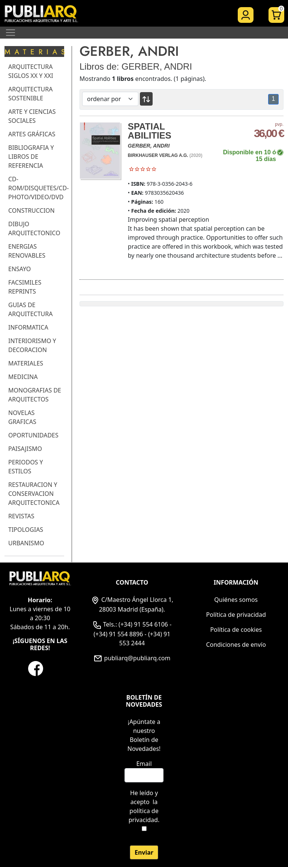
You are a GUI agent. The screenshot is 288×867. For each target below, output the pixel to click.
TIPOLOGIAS (25, 529)
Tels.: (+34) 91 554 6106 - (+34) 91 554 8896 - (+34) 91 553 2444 (132, 633)
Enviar (144, 852)
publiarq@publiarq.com (131, 658)
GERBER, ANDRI (149, 146)
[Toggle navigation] (10, 33)
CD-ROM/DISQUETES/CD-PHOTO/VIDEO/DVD (38, 188)
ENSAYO (19, 269)
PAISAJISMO (25, 449)
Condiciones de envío (236, 644)
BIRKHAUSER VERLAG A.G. (158, 155)
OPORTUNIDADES (33, 435)
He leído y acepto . (144, 806)
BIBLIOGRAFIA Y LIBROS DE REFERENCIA (31, 156)
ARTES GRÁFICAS (32, 134)
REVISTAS (21, 516)
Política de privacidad (236, 614)
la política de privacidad (144, 811)
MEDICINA (23, 377)
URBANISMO (26, 543)
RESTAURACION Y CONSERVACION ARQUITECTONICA (34, 494)
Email (144, 764)
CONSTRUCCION (31, 210)
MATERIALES (25, 363)
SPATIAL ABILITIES (149, 130)
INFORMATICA (28, 327)
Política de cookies (236, 629)
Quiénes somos (236, 599)
